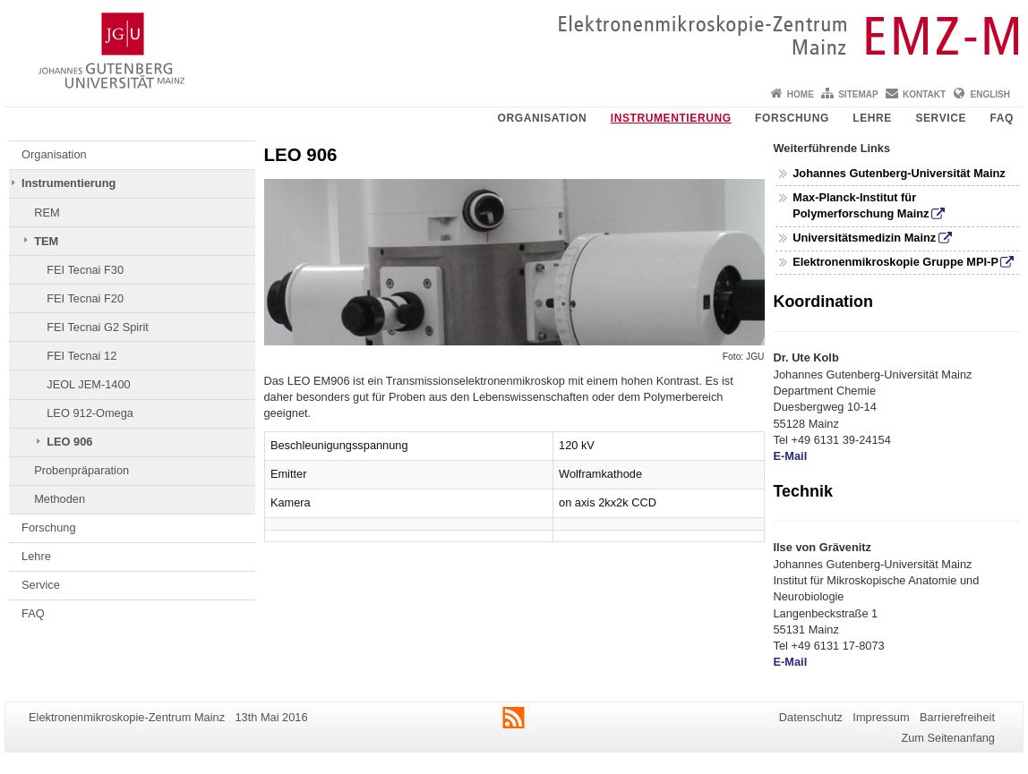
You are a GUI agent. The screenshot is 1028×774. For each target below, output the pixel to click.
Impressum (880, 717)
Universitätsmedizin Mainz (864, 237)
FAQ (1002, 118)
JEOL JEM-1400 (88, 384)
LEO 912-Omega (90, 413)
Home (800, 94)
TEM (46, 241)
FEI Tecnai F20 (85, 298)
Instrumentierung (671, 118)
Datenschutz (811, 717)
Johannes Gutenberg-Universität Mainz (899, 173)
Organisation (542, 118)
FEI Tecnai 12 (81, 355)
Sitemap (858, 94)
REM (46, 212)
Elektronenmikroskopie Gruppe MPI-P (895, 261)
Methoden (59, 499)
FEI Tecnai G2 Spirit (98, 327)
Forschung (792, 118)
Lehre (872, 118)
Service (940, 118)
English (990, 94)
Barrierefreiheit (957, 717)
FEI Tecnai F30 (85, 269)
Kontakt (924, 94)
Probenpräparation (81, 470)
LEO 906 (69, 441)
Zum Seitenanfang (948, 737)
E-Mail (791, 456)
